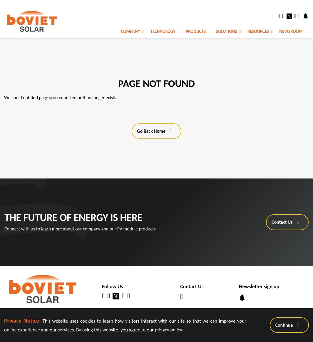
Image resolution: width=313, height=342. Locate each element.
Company (132, 31)
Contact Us (282, 222)
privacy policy (168, 330)
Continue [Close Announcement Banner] (284, 325)
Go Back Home (151, 131)
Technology (164, 31)
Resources (260, 31)
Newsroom (292, 31)
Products (198, 31)
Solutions (228, 31)
